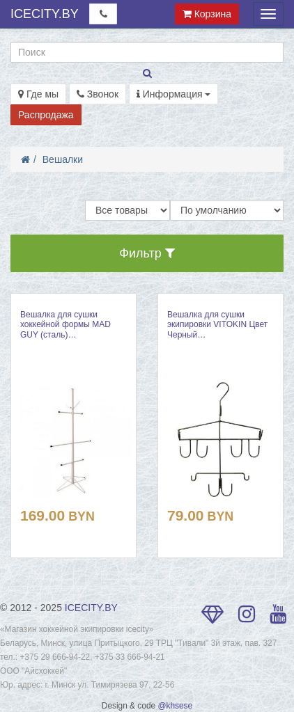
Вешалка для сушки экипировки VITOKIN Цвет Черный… (217, 325)
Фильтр (146, 253)
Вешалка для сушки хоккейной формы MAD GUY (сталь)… (65, 325)
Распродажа (46, 114)
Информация (174, 94)
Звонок (97, 94)
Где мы (38, 94)
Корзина (207, 13)
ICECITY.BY (44, 14)
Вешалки (62, 159)
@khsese (174, 706)
